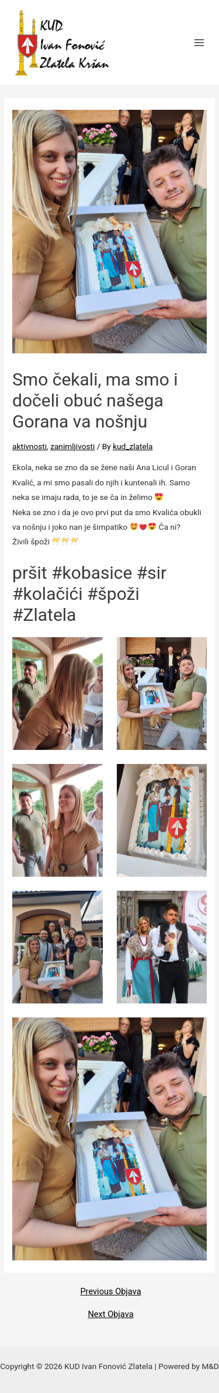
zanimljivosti (72, 446)
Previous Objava (110, 1291)
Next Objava (110, 1314)
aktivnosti (29, 446)
